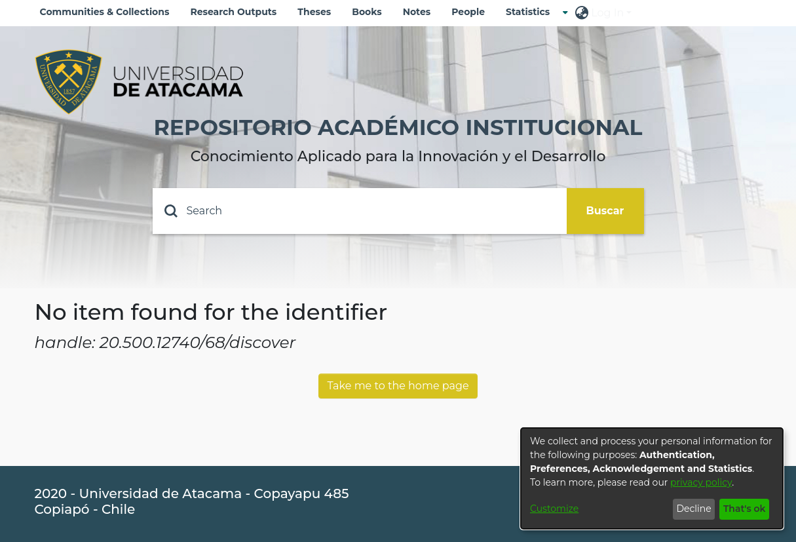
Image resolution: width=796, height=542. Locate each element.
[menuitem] (531, 12)
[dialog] (652, 478)
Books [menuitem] (366, 12)
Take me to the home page (397, 385)
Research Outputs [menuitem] (233, 12)
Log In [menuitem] (607, 13)
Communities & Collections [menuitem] (105, 12)
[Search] (360, 211)
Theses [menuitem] (314, 12)
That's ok (744, 508)
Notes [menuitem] (417, 12)
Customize (554, 508)
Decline (693, 508)
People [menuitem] (468, 12)
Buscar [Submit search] (605, 210)
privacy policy (701, 482)
